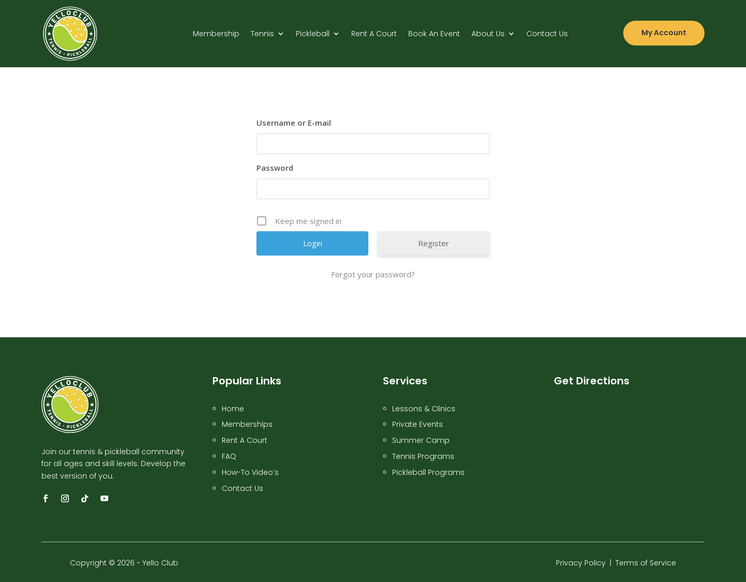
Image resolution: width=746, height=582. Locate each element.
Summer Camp (421, 440)
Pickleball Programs (428, 472)
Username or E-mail (293, 122)
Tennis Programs (423, 456)
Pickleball (312, 34)
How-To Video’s (251, 472)
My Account (663, 32)
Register (433, 243)
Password (274, 167)
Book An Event (434, 34)
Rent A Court (374, 34)
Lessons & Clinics (423, 409)
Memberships (247, 424)
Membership (216, 34)
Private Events (417, 424)
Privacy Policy (581, 563)
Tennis (262, 34)
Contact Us (547, 34)
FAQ (229, 456)
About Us (488, 34)
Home (233, 409)
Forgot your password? (373, 274)
